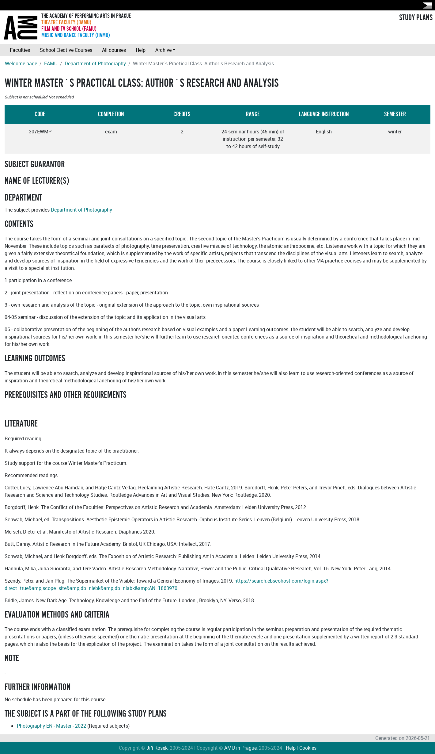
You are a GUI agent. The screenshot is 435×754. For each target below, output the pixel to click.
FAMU (51, 63)
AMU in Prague (240, 747)
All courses (114, 50)
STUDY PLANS (416, 17)
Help (141, 50)
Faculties (20, 50)
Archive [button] (163, 50)
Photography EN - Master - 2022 (51, 725)
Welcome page (21, 63)
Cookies (307, 747)
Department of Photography (95, 63)
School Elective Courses (66, 50)
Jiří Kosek (157, 747)
